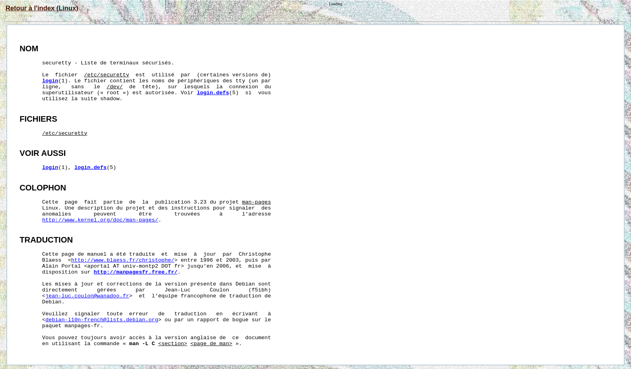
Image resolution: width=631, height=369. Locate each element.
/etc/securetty (106, 75)
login (50, 81)
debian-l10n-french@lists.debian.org (101, 320)
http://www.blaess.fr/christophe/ (122, 260)
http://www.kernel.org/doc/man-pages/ (100, 220)
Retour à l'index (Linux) (42, 8)
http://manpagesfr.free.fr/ (136, 272)
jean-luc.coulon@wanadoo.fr (87, 296)
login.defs (213, 93)
